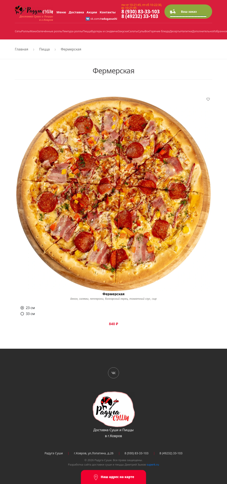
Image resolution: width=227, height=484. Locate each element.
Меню (61, 12)
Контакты (108, 12)
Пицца (87, 31)
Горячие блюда (160, 31)
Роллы (25, 31)
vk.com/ (101, 19)
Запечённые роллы (49, 31)
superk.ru (153, 464)
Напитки (186, 31)
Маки (33, 31)
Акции (92, 12)
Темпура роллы (72, 31)
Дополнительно (202, 31)
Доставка (76, 12)
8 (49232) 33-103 (139, 16)
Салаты (133, 31)
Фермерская (71, 49)
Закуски (123, 31)
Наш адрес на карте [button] (113, 477)
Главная (21, 49)
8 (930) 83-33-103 (140, 11)
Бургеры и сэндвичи (104, 31)
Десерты (175, 31)
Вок (147, 31)
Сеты (18, 31)
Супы (141, 31)
